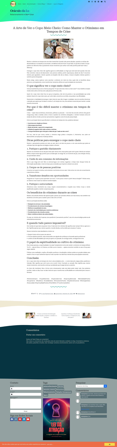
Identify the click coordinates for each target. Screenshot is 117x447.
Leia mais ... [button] (50, 444)
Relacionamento (49, 392)
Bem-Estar (60, 386)
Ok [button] (109, 444)
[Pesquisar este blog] (90, 386)
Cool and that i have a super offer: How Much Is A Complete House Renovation (93, 405)
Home (19, 4)
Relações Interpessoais (63, 392)
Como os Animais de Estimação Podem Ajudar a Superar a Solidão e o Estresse (46, 315)
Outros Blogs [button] (41, 4)
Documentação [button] (31, 4)
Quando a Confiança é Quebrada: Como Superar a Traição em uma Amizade (70, 315)
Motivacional (81, 293)
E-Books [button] (49, 4)
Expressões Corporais (49, 389)
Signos (45, 395)
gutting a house (85, 409)
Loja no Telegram (58, 4)
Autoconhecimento (50, 386)
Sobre (24, 4)
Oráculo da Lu (19, 11)
